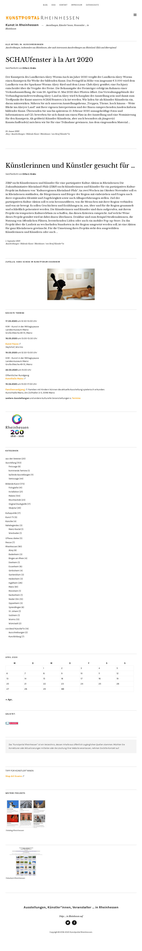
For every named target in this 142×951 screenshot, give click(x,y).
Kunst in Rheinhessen (22, 25)
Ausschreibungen (18, 134)
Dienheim (13, 570)
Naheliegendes (12, 533)
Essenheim (14, 574)
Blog (45, 5)
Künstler (9, 529)
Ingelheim (13, 591)
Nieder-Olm (14, 607)
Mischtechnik (15, 508)
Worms (12, 627)
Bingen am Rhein (16, 566)
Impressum (76, 5)
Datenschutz (92, 5)
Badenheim (14, 562)
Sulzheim (13, 623)
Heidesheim (14, 586)
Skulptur (12, 516)
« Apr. (9, 707)
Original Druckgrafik (18, 512)
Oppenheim (14, 611)
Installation (14, 499)
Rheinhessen (45, 134)
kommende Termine (18, 478)
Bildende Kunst (32, 134)
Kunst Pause (13, 351)
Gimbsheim (14, 578)
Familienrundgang (16, 397)
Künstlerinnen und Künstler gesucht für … (67, 169)
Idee (53, 5)
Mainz (11, 595)
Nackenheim (14, 603)
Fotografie (13, 495)
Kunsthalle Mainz (16, 386)
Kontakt (63, 5)
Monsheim (13, 599)
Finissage (13, 474)
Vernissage (14, 486)
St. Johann (13, 619)
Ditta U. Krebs (29, 68)
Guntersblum (15, 582)
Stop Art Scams (15, 784)
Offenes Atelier (12, 546)
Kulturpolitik (11, 521)
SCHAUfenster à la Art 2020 (53, 59)
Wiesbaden (14, 541)
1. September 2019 (13, 249)
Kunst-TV (10, 525)
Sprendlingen (15, 615)
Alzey (8, 134)
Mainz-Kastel (15, 537)
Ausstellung (11, 470)
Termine (76, 406)
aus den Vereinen (13, 467)
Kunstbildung (15, 644)
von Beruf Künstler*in (61, 134)
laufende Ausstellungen (19, 482)
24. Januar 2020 (12, 131)
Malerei (12, 503)
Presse (9, 550)
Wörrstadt (13, 631)
